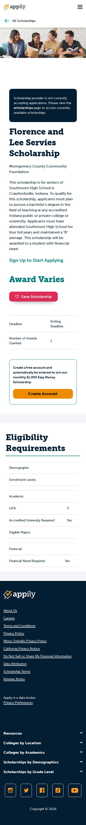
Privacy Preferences (18, 703)
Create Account (43, 394)
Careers (9, 618)
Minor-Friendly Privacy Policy (25, 641)
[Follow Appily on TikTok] (58, 790)
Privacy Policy (13, 633)
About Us (10, 611)
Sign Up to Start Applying (36, 260)
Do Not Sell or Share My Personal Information (37, 656)
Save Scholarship (33, 296)
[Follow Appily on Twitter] (26, 790)
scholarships (23, 108)
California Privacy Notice (21, 649)
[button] (18, 296)
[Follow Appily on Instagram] (10, 790)
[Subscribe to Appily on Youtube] (74, 790)
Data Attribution (15, 664)
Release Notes (14, 679)
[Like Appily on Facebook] (42, 790)
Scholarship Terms (16, 671)
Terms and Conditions (19, 626)
